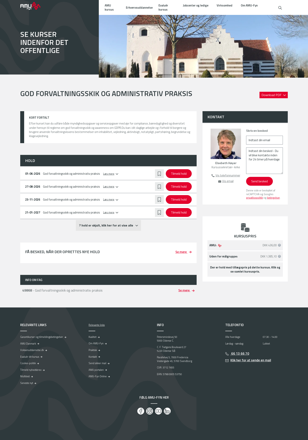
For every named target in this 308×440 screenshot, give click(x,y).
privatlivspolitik (254, 198)
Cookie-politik (28, 363)
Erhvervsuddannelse (139, 7)
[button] (280, 7)
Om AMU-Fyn (249, 5)
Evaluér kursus (163, 7)
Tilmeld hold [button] (179, 173)
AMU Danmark (28, 343)
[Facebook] (140, 411)
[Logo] (33, 6)
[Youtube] (158, 411)
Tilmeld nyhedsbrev (30, 370)
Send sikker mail (97, 363)
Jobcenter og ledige (195, 5)
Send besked (259, 181)
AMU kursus (109, 7)
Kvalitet (92, 337)
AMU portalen (96, 370)
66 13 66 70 (239, 353)
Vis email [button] (228, 181)
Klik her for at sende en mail (250, 360)
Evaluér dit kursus (29, 357)
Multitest (25, 376)
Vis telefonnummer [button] (227, 175)
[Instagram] (149, 411)
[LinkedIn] (167, 411)
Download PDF (271, 95)
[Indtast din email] (264, 140)
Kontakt (93, 357)
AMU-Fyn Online (98, 376)
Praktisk (93, 350)
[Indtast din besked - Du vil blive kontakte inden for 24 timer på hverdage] (264, 160)
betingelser (273, 198)
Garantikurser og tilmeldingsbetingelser (41, 337)
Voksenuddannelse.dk (32, 350)
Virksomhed (224, 5)
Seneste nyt (26, 383)
